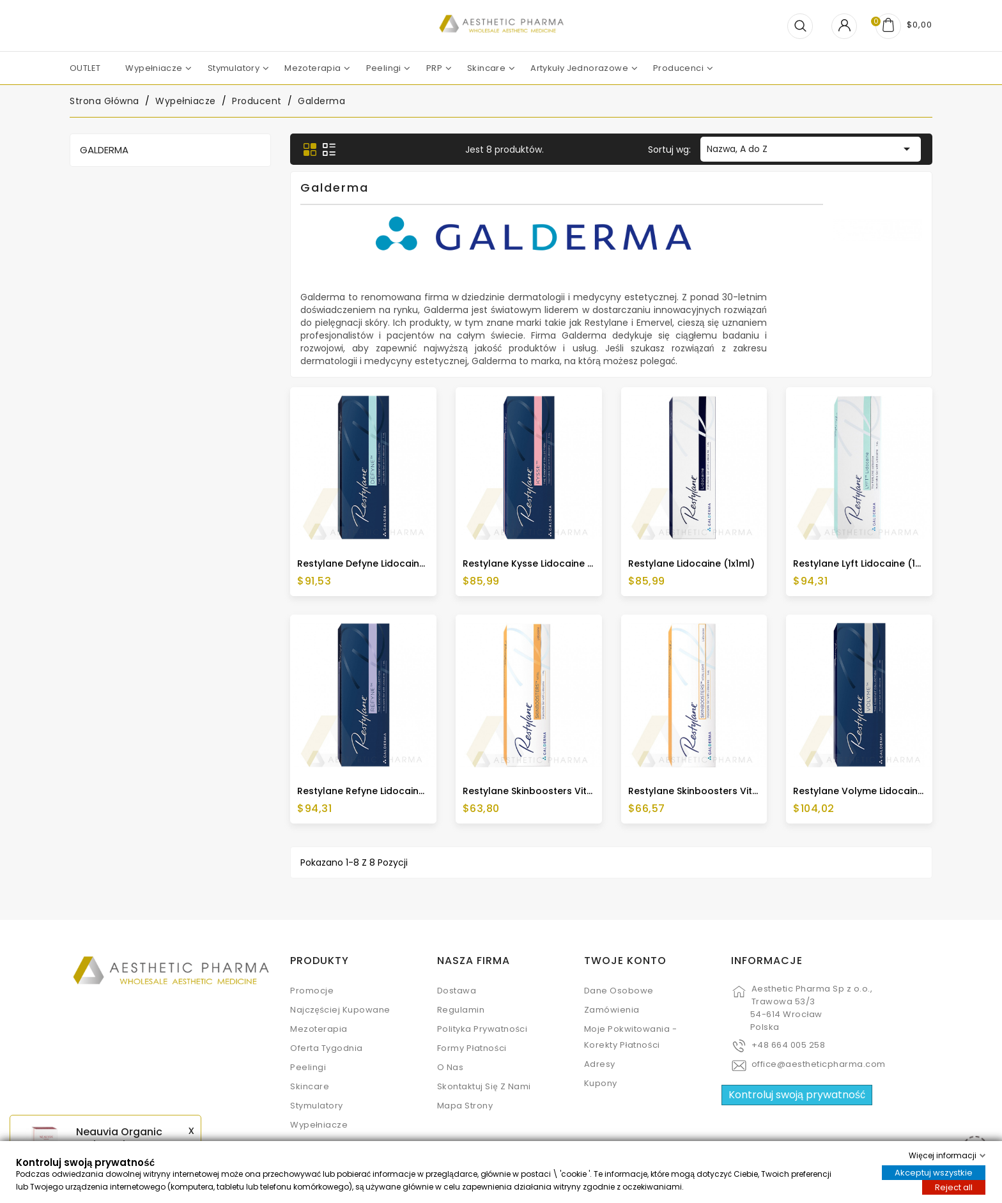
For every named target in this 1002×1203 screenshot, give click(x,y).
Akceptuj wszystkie (934, 1173)
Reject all (954, 1187)
